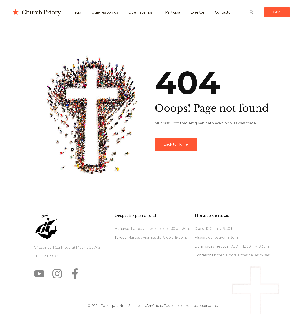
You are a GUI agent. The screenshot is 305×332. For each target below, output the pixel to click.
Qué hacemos (140, 12)
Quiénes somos (105, 12)
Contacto (223, 12)
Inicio (76, 12)
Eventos (197, 12)
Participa (172, 12)
